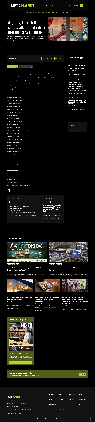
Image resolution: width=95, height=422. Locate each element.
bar (72, 97)
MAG (9, 17)
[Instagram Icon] (69, 5)
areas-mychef (59, 264)
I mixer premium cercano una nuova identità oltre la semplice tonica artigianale (77, 66)
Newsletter (50, 401)
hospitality (64, 294)
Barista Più (48, 5)
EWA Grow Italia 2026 (39, 294)
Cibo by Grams (62, 407)
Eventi (60, 404)
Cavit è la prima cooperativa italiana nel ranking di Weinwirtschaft (19, 298)
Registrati (82, 374)
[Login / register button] (81, 5)
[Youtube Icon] (77, 5)
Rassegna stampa (72, 62)
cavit (8, 294)
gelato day (19, 201)
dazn (53, 201)
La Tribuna (81, 407)
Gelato (11, 201)
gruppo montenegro (46, 201)
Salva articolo (12, 67)
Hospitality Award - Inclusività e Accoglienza (75, 294)
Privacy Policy (51, 407)
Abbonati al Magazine (25, 362)
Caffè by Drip (62, 412)
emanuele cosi (77, 97)
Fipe (57, 5)
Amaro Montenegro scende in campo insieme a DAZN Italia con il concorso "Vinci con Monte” (52, 208)
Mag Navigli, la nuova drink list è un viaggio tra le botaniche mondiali (77, 101)
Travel (60, 401)
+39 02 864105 (15, 406)
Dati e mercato (62, 396)
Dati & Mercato (32, 12)
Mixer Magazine (52, 404)
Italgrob (61, 5)
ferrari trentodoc (52, 264)
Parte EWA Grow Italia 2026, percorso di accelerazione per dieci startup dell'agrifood (47, 299)
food (15, 201)
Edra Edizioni (82, 396)
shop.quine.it (19, 409)
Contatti (50, 399)
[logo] (23, 6)
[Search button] (86, 5)
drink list (13, 17)
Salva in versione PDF (26, 67)
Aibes (53, 5)
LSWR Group (82, 401)
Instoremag (71, 399)
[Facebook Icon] (72, 5)
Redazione (18, 210)
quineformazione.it (27, 409)
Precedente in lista (14, 198)
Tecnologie (61, 399)
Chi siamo (50, 396)
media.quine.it (13, 409)
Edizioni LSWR (82, 399)
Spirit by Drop (62, 409)
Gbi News (71, 396)
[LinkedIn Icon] (74, 5)
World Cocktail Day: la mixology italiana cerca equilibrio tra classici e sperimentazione (75, 84)
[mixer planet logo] (13, 396)
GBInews (43, 5)
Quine (80, 404)
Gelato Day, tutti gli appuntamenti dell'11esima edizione (19, 207)
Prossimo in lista (47, 198)
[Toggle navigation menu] (8, 5)
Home (27, 12)
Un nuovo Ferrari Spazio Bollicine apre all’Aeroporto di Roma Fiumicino (67, 269)
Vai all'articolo (13, 362)
